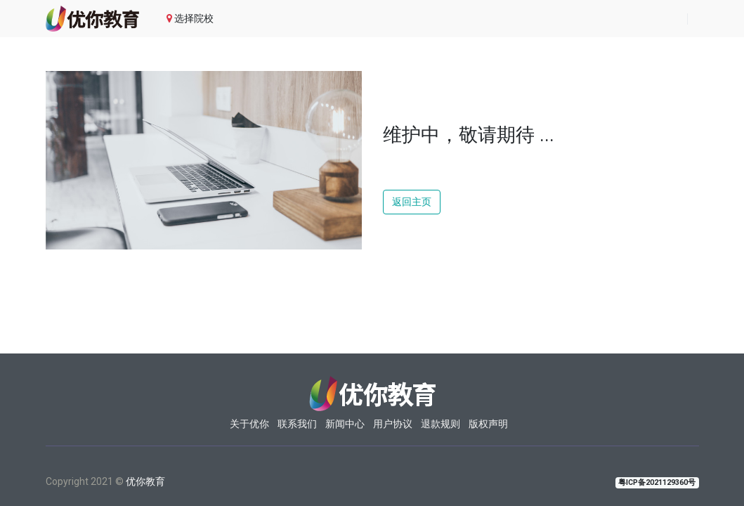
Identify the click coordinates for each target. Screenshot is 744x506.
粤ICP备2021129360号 (657, 482)
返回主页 (411, 201)
